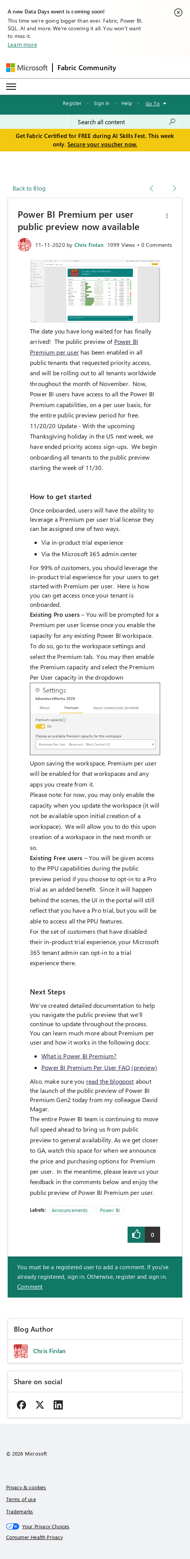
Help (126, 103)
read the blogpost (110, 1081)
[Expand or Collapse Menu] (11, 87)
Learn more (22, 44)
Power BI (110, 1209)
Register (72, 103)
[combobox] (126, 122)
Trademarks (19, 1511)
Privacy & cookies (26, 1487)
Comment (30, 1286)
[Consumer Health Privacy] (95, 1537)
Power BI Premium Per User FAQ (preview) (99, 1067)
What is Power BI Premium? (79, 1056)
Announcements (70, 1209)
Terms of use (21, 1499)
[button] (167, 215)
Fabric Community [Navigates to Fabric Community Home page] (86, 67)
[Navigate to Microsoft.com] (27, 67)
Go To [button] (153, 103)
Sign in (101, 103)
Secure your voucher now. (102, 144)
